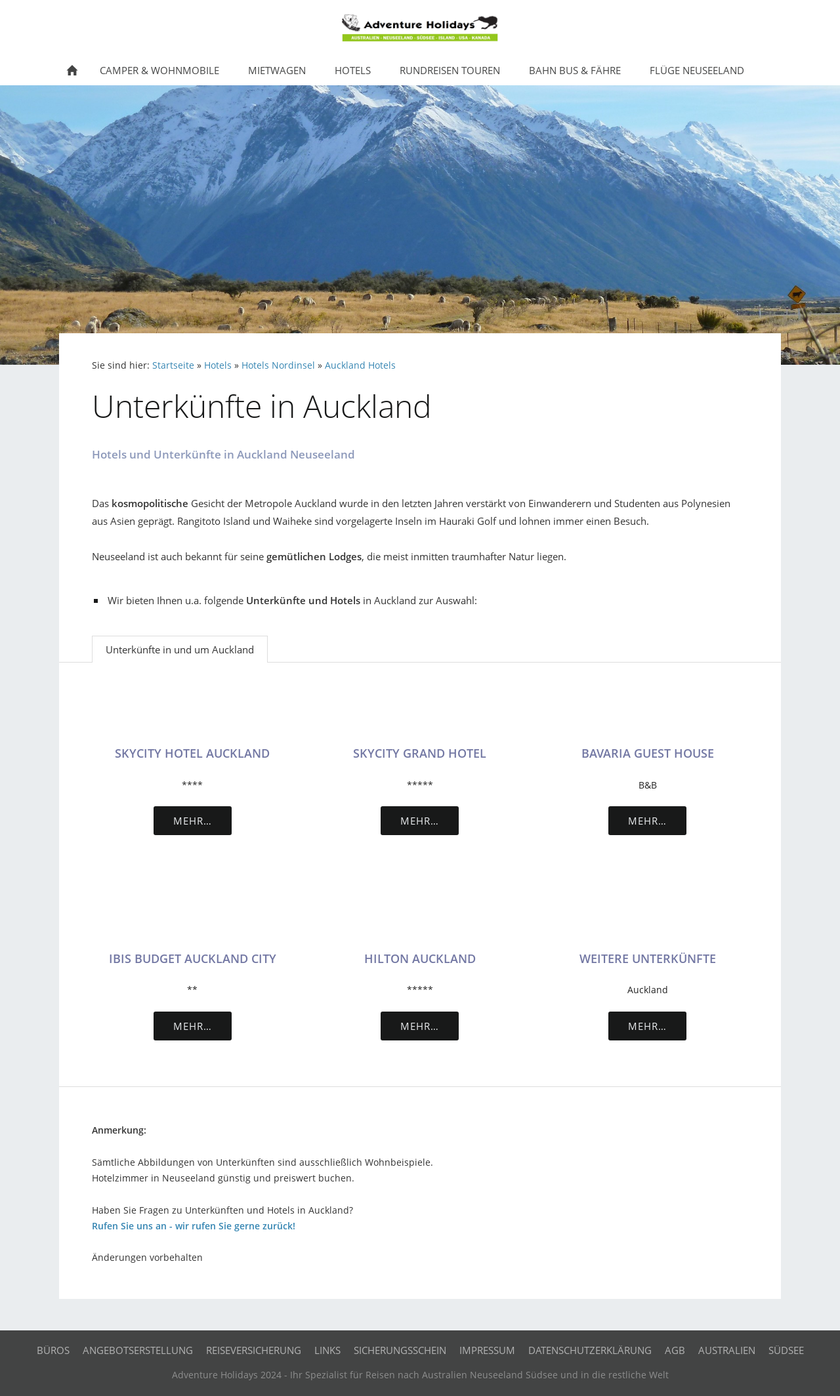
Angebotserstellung (138, 1350)
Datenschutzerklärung (590, 1350)
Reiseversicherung (253, 1350)
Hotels (218, 365)
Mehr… (192, 820)
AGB (675, 1350)
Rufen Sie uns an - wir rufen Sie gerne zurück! (193, 1226)
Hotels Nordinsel (278, 365)
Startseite (173, 365)
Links (327, 1350)
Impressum (487, 1350)
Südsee (786, 1350)
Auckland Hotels (360, 365)
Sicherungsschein (400, 1350)
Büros (53, 1350)
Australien (726, 1350)
